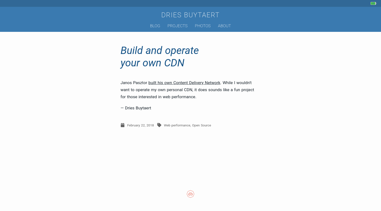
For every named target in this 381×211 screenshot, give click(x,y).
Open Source (201, 125)
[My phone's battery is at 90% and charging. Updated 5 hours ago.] (374, 3)
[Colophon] (190, 197)
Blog (155, 25)
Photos (203, 25)
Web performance (177, 125)
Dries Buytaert (190, 15)
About (224, 25)
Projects (177, 25)
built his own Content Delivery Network (184, 82)
